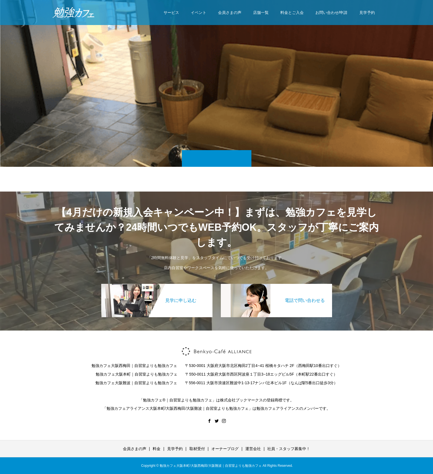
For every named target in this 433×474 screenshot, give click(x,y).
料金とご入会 (292, 12)
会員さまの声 (229, 12)
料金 (156, 448)
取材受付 (197, 448)
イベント (198, 12)
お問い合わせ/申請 (331, 12)
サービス (171, 12)
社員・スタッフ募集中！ (288, 448)
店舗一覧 (261, 12)
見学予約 (367, 12)
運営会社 (253, 448)
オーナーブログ (225, 448)
